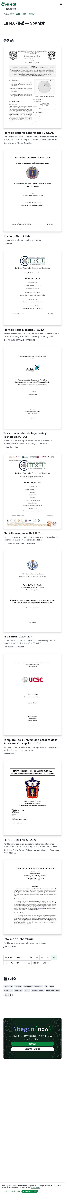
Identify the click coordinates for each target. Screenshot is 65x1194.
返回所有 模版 (10, 9)
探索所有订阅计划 (32, 1049)
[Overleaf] (8, 4)
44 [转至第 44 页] (42, 957)
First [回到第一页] (8, 957)
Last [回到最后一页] (46, 963)
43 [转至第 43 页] (37, 957)
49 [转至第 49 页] (18, 963)
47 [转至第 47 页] (6, 963)
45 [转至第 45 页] (48, 957)
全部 (12, 13)
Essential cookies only (12, 1191)
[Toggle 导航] (61, 4)
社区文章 (32, 13)
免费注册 (32, 1044)
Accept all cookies (30, 1191)
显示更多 (8, 995)
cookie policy (35, 1188)
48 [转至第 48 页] (12, 963)
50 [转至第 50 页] (23, 963)
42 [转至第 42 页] (31, 957)
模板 (18, 13)
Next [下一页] (36, 963)
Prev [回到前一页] (18, 957)
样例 (24, 13)
